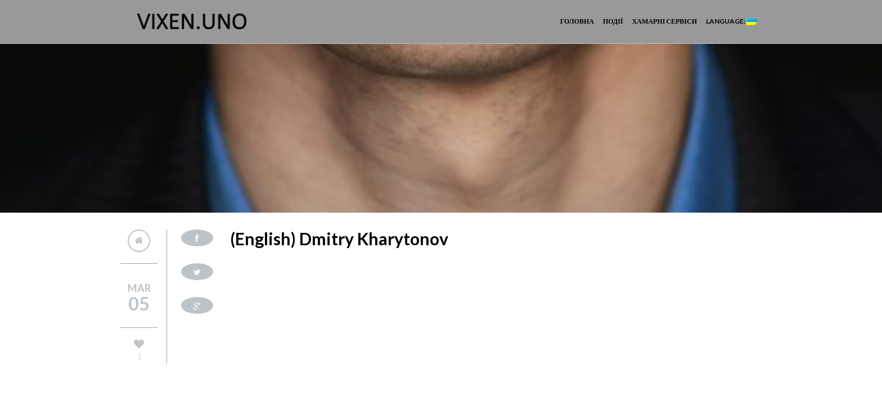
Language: (731, 21)
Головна (577, 21)
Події (613, 21)
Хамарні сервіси (664, 21)
